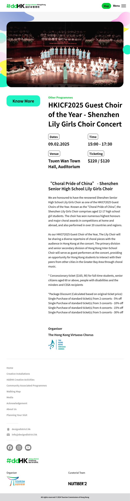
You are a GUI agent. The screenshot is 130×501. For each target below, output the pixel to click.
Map (106, 6)
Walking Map (14, 391)
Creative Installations (18, 373)
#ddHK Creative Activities (21, 379)
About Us (12, 409)
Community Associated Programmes (27, 385)
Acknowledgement (17, 403)
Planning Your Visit (17, 415)
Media (10, 397)
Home (10, 367)
